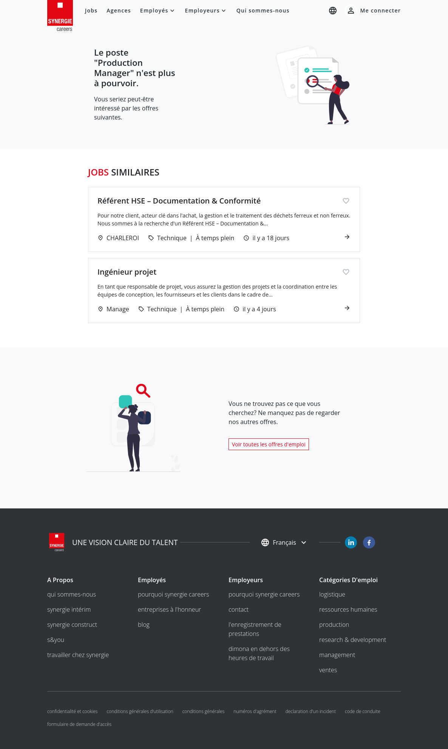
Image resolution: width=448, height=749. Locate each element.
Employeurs (206, 10)
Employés (158, 10)
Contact (239, 609)
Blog (144, 624)
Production (334, 624)
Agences (119, 10)
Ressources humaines (348, 609)
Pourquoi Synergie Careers (173, 594)
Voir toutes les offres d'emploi (269, 444)
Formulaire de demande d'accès (79, 724)
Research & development (352, 640)
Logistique (332, 594)
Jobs (91, 10)
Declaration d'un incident (311, 711)
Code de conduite (362, 711)
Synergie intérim (69, 609)
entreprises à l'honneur (169, 609)
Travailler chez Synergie (78, 655)
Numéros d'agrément (254, 711)
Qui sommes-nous (263, 10)
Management (337, 655)
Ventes (328, 670)
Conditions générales (203, 711)
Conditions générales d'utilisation (140, 711)
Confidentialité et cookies (72, 711)
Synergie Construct (72, 624)
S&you (55, 640)
